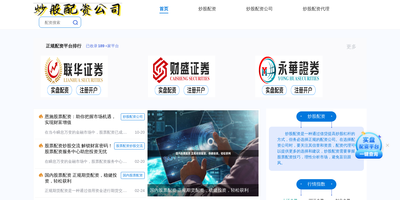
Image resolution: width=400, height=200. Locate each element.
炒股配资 (207, 8)
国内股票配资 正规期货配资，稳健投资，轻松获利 (199, 190)
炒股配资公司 (259, 8)
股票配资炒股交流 (129, 146)
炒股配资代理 (316, 8)
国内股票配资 (133, 175)
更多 (353, 46)
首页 (163, 8)
